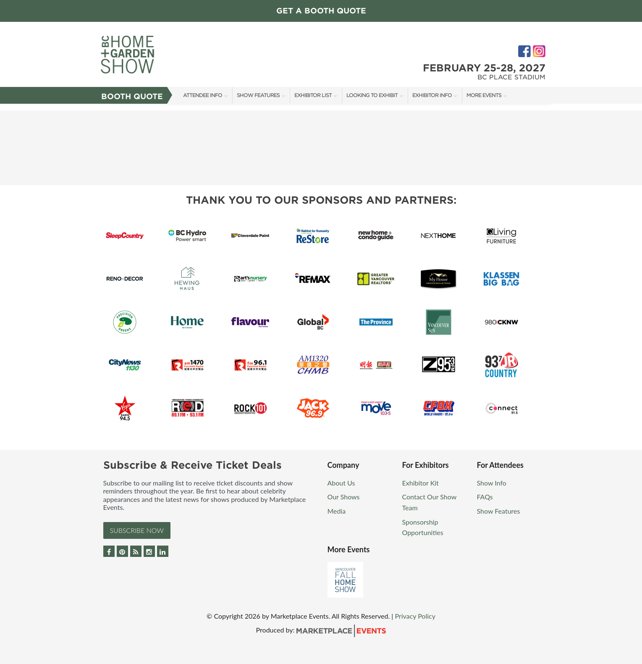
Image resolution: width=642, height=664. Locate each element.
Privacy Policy (415, 616)
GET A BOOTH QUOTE (321, 10)
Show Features (258, 95)
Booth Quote (132, 96)
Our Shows (344, 497)
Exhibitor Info (432, 95)
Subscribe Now (137, 530)
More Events (483, 95)
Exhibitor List (313, 95)
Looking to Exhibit (372, 95)
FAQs (485, 497)
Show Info (491, 483)
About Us (341, 483)
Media (337, 511)
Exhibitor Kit (420, 483)
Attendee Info (202, 95)
